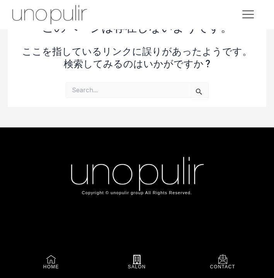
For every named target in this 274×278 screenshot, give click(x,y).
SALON (137, 267)
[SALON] (137, 259)
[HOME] (51, 259)
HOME (51, 267)
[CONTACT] (223, 259)
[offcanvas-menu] (248, 14)
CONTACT (222, 267)
